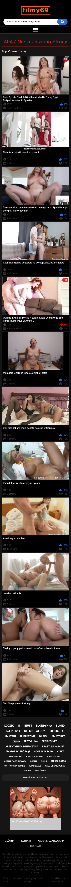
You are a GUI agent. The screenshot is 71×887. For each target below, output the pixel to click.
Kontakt (26, 841)
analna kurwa (34, 756)
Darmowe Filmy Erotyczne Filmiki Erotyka (28, 880)
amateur (10, 736)
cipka (60, 751)
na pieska (13, 731)
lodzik (9, 725)
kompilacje (35, 766)
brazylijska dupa (53, 746)
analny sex (54, 756)
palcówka (40, 770)
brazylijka (31, 741)
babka (43, 736)
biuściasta (56, 731)
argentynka (49, 741)
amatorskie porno (55, 766)
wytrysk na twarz (14, 766)
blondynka (44, 725)
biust (28, 725)
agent (33, 761)
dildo (16, 741)
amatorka (58, 736)
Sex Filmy (35, 846)
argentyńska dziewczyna (21, 746)
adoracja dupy (43, 751)
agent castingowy (15, 761)
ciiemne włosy (34, 731)
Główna (9, 841)
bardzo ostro (58, 761)
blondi (60, 725)
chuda (27, 770)
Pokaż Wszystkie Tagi (35, 777)
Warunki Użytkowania (51, 841)
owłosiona (15, 756)
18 (19, 725)
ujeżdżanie (27, 736)
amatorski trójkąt (18, 751)
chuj (44, 761)
